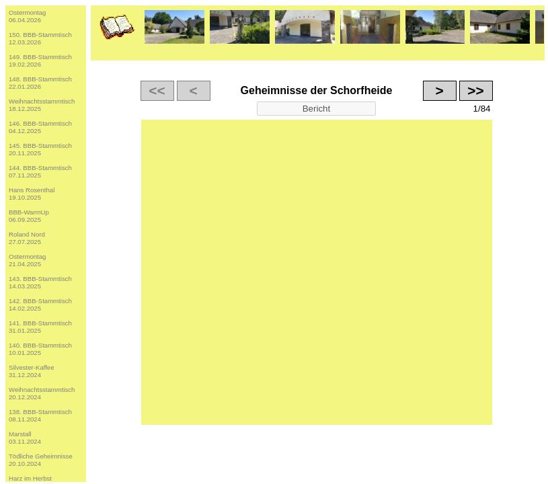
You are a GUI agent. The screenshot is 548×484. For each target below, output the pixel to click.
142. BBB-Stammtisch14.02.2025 (40, 304)
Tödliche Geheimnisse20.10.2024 (41, 459)
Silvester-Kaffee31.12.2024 (31, 371)
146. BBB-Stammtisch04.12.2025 (40, 127)
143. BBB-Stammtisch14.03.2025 (40, 282)
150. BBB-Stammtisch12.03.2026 (40, 38)
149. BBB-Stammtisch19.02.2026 (40, 60)
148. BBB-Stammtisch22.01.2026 (40, 82)
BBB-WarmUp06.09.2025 (29, 215)
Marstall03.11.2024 (25, 437)
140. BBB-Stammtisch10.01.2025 (40, 348)
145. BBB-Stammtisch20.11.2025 (40, 149)
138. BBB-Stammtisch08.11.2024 (40, 415)
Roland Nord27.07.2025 (27, 238)
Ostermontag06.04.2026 (27, 16)
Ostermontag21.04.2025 (27, 260)
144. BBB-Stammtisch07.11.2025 (40, 171)
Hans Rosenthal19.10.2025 (31, 193)
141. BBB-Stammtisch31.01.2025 (40, 326)
